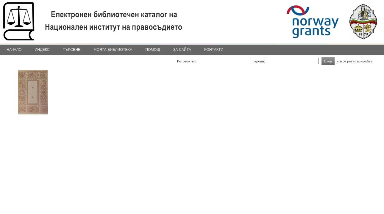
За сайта (182, 50)
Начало (14, 50)
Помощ (152, 50)
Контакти (213, 50)
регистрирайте (360, 61)
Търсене (72, 50)
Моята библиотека (112, 50)
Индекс (42, 50)
